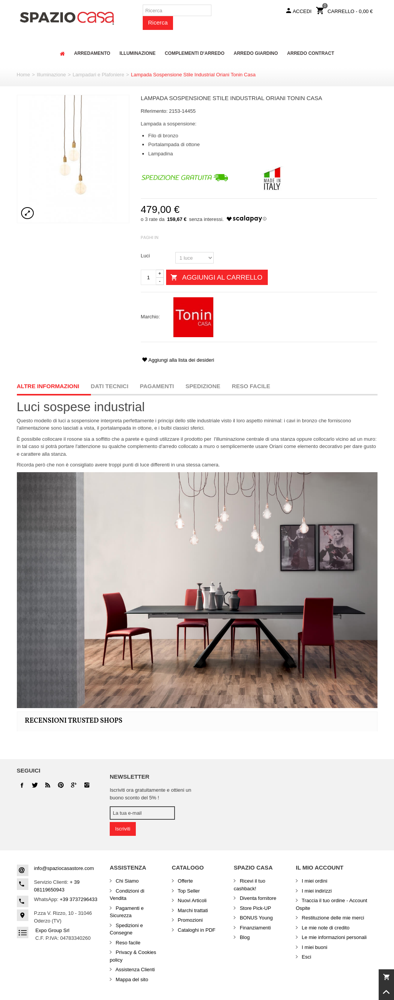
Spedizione (203, 386)
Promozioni (189, 920)
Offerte (184, 881)
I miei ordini (313, 881)
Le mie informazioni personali (333, 937)
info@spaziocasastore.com (64, 868)
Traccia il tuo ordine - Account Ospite (331, 904)
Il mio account (319, 867)
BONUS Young (255, 918)
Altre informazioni (48, 386)
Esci (305, 957)
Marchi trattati (192, 910)
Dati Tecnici (110, 386)
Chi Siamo (126, 881)
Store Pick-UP (254, 908)
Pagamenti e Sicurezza (127, 912)
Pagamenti (157, 386)
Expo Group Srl (52, 930)
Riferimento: (154, 111)
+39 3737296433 (78, 899)
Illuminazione (51, 74)
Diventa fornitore (257, 898)
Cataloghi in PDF (196, 930)
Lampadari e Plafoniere (98, 74)
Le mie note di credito (324, 928)
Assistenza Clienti (134, 969)
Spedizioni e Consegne (126, 929)
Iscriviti (122, 829)
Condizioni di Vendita (127, 894)
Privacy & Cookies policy (133, 956)
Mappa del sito (131, 979)
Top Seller (188, 891)
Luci (146, 256)
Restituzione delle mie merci (332, 918)
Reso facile (251, 386)
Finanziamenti (254, 928)
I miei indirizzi (316, 891)
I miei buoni (313, 947)
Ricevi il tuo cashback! (249, 884)
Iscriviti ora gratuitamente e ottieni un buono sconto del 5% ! (150, 794)
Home (23, 74)
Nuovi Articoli (191, 900)
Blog (244, 937)
